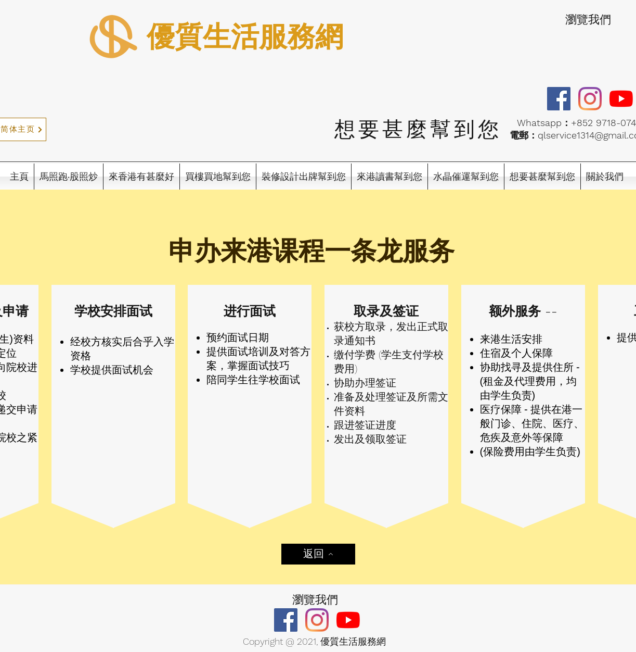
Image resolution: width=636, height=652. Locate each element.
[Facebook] (558, 98)
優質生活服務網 (245, 36)
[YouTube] (621, 98)
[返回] (318, 554)
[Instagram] (590, 98)
